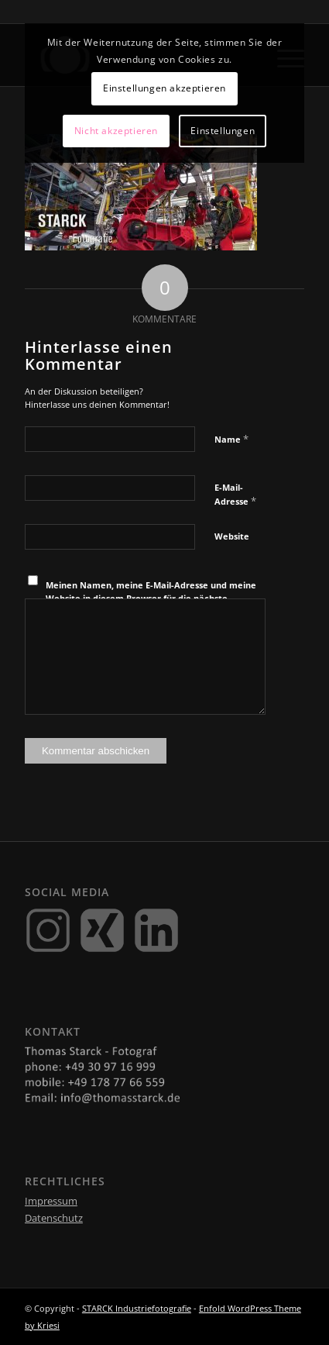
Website (231, 536)
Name (231, 439)
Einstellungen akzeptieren (164, 88)
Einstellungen (222, 130)
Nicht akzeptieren (116, 130)
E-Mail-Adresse (235, 494)
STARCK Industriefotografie (136, 1308)
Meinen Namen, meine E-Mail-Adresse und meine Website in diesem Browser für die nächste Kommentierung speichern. (151, 597)
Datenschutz (54, 1218)
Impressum (51, 1201)
